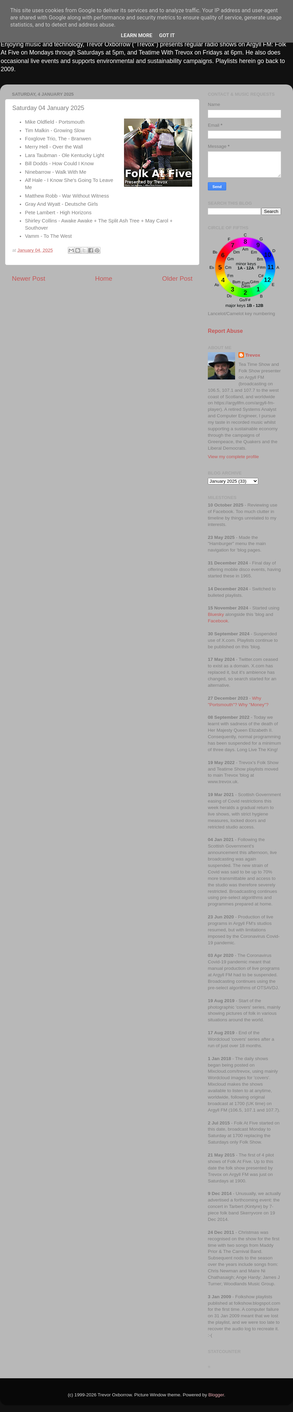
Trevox (252, 355)
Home (103, 278)
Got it (167, 35)
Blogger (216, 1394)
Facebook (218, 620)
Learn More (136, 35)
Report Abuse (225, 331)
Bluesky (216, 614)
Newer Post (28, 278)
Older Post (177, 278)
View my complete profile (233, 456)
